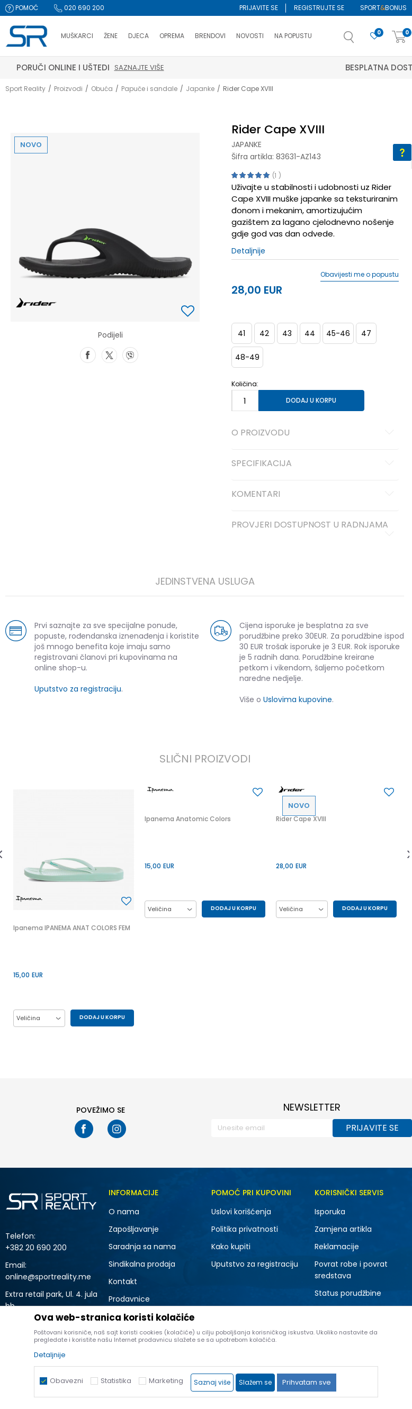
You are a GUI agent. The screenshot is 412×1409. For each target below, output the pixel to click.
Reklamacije (337, 1246)
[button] (359, 40)
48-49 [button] (247, 357)
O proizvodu (314, 433)
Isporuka (330, 1211)
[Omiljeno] (374, 36)
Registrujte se (319, 7)
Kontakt (123, 1281)
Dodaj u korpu (311, 400)
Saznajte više (255, 67)
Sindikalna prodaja (142, 1264)
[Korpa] (399, 37)
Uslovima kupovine (297, 699)
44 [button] (309, 333)
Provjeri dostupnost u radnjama (314, 529)
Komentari (314, 494)
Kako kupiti (230, 1246)
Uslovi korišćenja (241, 1211)
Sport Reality (25, 88)
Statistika (116, 1381)
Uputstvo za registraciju (77, 689)
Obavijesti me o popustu (359, 274)
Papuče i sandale (149, 88)
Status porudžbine (348, 1293)
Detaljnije (248, 251)
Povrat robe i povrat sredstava (351, 1270)
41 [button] (241, 333)
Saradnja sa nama (142, 1246)
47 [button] (366, 333)
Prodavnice (129, 1299)
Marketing (166, 1381)
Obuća (102, 88)
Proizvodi (68, 88)
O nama (124, 1211)
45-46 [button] (338, 333)
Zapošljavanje (134, 1229)
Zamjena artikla (343, 1229)
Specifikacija (314, 464)
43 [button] (287, 333)
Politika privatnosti (244, 1229)
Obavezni (66, 1381)
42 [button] (264, 333)
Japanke (200, 88)
